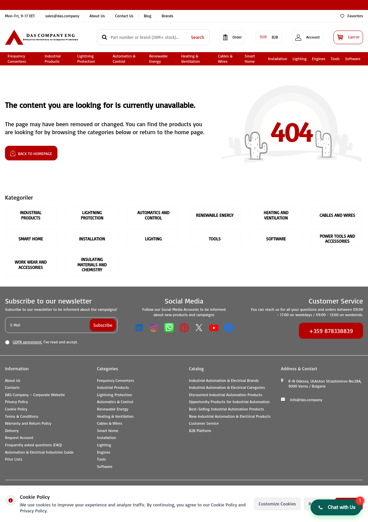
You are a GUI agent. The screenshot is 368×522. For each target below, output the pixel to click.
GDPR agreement (27, 341)
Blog (147, 15)
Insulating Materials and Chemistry (92, 264)
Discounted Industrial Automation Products (225, 394)
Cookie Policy (16, 408)
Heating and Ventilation (276, 215)
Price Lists (13, 459)
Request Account (19, 437)
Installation (277, 58)
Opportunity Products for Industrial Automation (229, 401)
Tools (335, 58)
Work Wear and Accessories (30, 264)
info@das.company (306, 399)
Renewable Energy (158, 59)
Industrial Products (52, 59)
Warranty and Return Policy (28, 423)
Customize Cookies (277, 503)
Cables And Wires (337, 215)
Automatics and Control (153, 215)
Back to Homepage (31, 152)
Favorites (351, 15)
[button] (336, 507)
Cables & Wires (225, 59)
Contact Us (124, 15)
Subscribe (102, 325)
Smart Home (250, 59)
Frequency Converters (17, 59)
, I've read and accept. (41, 342)
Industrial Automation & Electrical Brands (224, 380)
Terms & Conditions (21, 416)
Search (197, 37)
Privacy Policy (16, 401)
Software (352, 58)
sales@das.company (62, 15)
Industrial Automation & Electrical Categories (227, 387)
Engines (318, 58)
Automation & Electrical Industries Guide (39, 452)
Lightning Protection (86, 59)
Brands (167, 15)
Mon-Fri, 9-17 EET (20, 15)
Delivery (12, 430)
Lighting (300, 58)
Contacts (12, 387)
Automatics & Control (124, 59)
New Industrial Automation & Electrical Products (230, 416)
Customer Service (204, 423)
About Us (97, 15)
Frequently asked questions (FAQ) (33, 444)
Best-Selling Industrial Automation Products (226, 408)
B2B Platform (200, 430)
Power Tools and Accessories (337, 238)
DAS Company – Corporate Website (35, 394)
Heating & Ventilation (190, 59)
